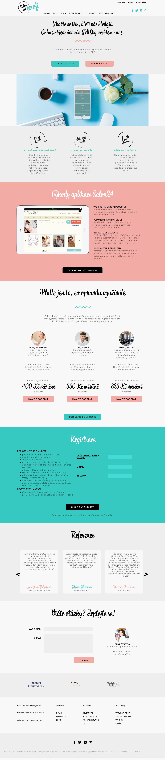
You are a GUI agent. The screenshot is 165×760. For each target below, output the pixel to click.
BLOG (130, 2)
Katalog (121, 2)
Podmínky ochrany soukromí (93, 752)
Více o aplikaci (99, 64)
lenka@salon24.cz (122, 654)
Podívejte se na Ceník (82, 417)
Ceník (118, 723)
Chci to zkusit (65, 64)
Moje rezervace (90, 720)
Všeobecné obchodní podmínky (117, 752)
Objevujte (87, 713)
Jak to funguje (123, 716)
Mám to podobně (38, 399)
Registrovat (107, 13)
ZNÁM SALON (36, 720)
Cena (63, 13)
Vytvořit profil (123, 713)
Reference (75, 13)
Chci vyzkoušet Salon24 (82, 270)
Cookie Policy (135, 752)
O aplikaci (50, 13)
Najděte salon (90, 716)
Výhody (119, 720)
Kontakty (61, 716)
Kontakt (90, 13)
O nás (59, 713)
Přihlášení (141, 2)
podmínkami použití (85, 515)
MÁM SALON (22, 720)
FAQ (84, 723)
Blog (58, 720)
